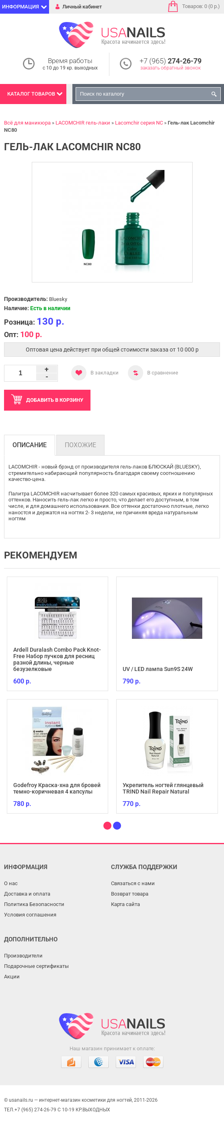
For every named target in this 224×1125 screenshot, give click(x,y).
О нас (11, 883)
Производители (23, 956)
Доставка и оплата (27, 894)
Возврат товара (129, 894)
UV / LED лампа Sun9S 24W (158, 669)
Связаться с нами (133, 883)
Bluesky (58, 299)
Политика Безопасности (34, 904)
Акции (12, 977)
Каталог (31, 94)
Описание (29, 445)
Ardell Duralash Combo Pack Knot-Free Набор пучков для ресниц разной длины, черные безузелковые (57, 659)
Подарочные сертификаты (36, 966)
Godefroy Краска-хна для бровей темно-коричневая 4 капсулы (57, 788)
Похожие (80, 445)
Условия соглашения (30, 915)
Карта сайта (125, 904)
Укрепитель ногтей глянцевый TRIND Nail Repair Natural (163, 788)
